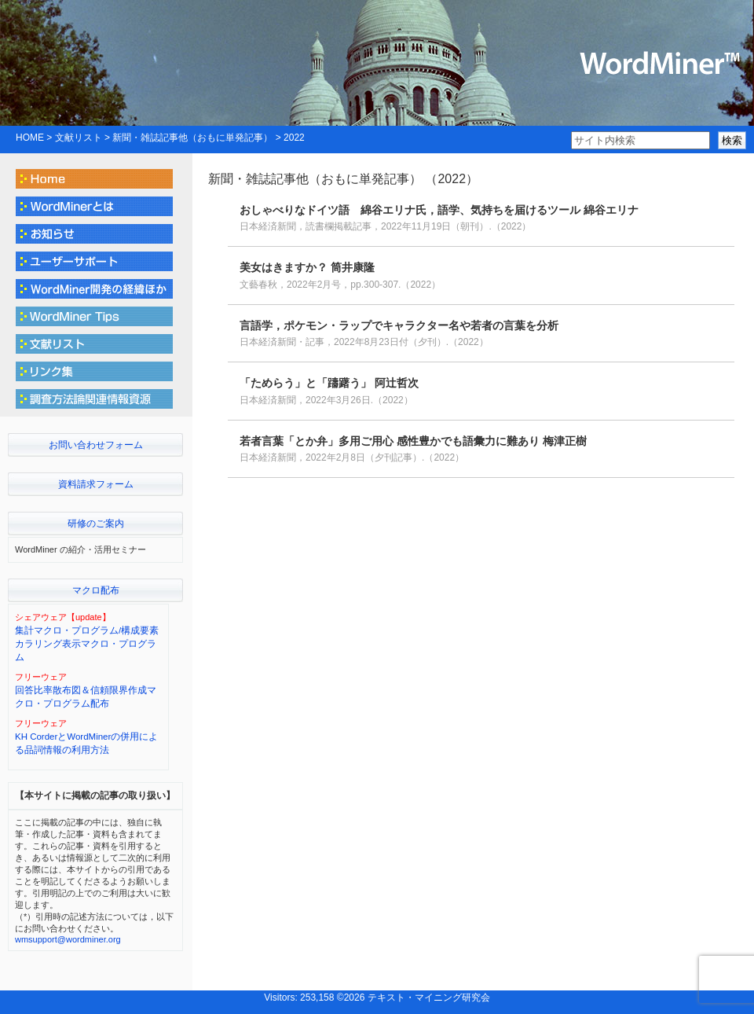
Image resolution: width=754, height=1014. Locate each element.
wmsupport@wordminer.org (68, 939)
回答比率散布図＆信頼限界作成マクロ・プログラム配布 (85, 696)
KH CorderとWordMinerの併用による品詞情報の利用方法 (86, 743)
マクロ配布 (95, 590)
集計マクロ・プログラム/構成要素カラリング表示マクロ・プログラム (87, 644)
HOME (30, 137)
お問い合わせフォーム (96, 444)
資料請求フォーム (96, 484)
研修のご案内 (96, 523)
